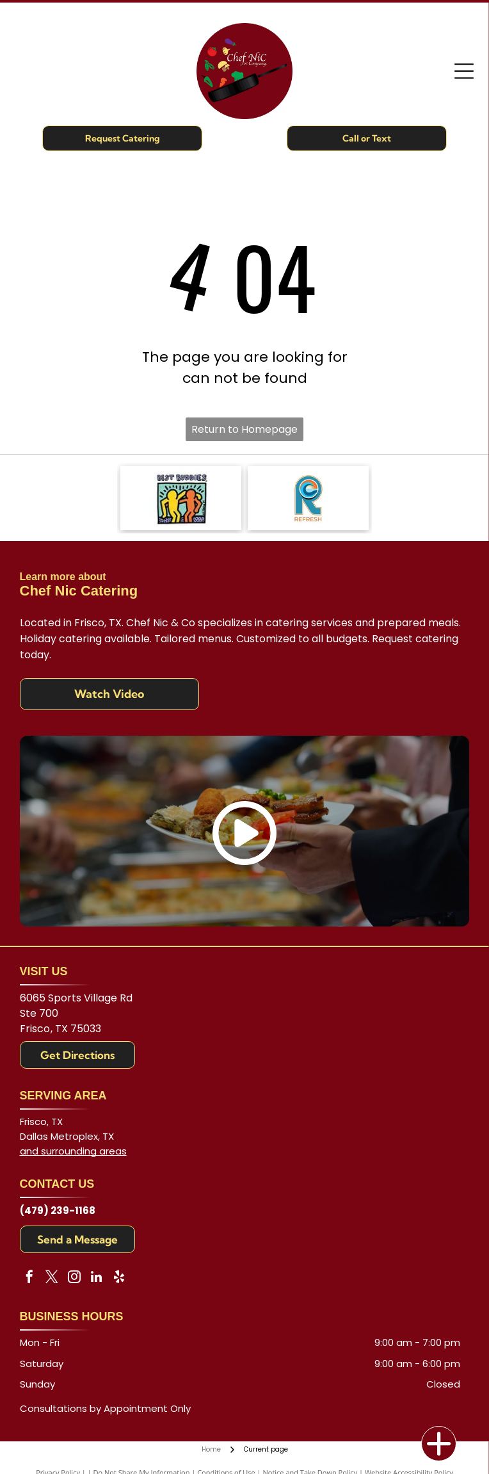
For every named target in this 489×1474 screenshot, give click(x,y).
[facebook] (29, 1278)
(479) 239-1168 (57, 1210)
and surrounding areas (73, 1151)
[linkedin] (96, 1278)
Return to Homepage (244, 429)
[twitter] (51, 1278)
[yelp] (119, 1278)
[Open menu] (464, 71)
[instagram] (74, 1278)
